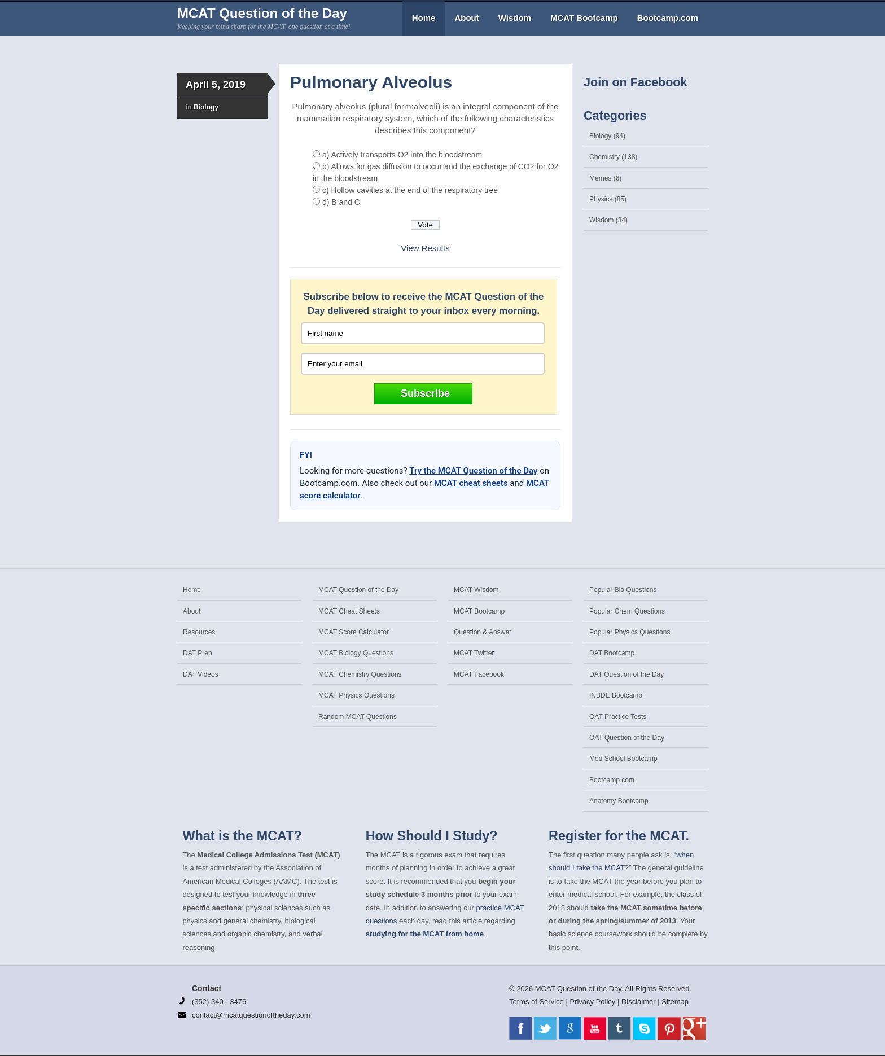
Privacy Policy (592, 1001)
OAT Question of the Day (626, 738)
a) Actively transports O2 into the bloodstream (402, 154)
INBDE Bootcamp (615, 695)
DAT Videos (200, 674)
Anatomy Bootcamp (619, 801)
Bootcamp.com (667, 18)
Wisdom (514, 18)
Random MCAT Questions (357, 717)
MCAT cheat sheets (471, 483)
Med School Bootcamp (623, 759)
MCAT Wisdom (476, 590)
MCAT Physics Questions (356, 695)
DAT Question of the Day (626, 674)
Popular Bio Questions (622, 590)
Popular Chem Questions (627, 611)
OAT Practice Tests (617, 717)
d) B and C (341, 202)
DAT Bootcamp (611, 653)
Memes (600, 178)
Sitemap (675, 1001)
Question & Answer (482, 632)
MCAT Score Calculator (353, 632)
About (466, 18)
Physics (600, 199)
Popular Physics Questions (629, 632)
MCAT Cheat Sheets (349, 611)
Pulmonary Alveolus (371, 82)
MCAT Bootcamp (584, 18)
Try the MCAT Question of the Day (473, 471)
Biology (206, 107)
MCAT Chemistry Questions (360, 674)
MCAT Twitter (474, 653)
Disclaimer (638, 1001)
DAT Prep (197, 653)
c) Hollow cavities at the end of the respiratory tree (410, 190)
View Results (425, 248)
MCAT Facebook (479, 674)
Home (424, 18)
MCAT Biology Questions (355, 653)
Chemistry (604, 157)
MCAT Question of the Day (262, 13)
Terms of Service (536, 1001)
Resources (199, 632)
